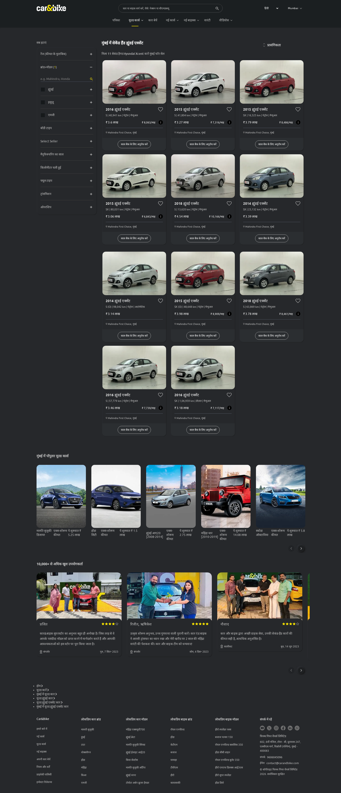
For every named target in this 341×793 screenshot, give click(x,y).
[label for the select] (270, 8)
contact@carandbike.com (282, 763)
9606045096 (274, 757)
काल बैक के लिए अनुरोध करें (134, 144)
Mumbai (295, 8)
